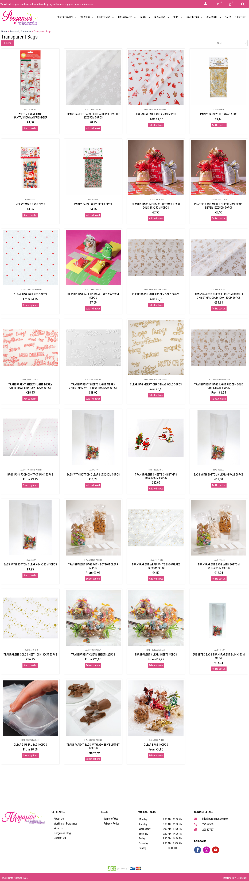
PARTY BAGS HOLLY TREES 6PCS (93, 204)
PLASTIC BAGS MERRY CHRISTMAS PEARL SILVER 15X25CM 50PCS (218, 206)
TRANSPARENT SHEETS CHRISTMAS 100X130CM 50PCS (156, 476)
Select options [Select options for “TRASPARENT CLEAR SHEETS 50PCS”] (156, 665)
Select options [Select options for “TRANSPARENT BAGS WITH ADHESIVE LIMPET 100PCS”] (93, 758)
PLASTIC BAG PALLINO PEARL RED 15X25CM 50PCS (93, 296)
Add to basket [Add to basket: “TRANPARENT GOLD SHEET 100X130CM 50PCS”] (30, 665)
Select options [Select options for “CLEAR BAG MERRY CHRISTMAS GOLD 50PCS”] (156, 395)
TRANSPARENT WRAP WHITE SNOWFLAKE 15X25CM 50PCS (156, 566)
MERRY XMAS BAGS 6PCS (30, 204)
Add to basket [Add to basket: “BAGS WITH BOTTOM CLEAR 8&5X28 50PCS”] (218, 485)
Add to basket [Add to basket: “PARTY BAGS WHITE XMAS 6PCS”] (218, 125)
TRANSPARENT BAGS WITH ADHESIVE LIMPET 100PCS (93, 746)
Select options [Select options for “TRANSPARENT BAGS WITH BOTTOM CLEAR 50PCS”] (93, 578)
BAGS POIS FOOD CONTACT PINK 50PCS (30, 474)
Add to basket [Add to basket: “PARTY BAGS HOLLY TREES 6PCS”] (93, 215)
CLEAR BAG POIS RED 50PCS (30, 294)
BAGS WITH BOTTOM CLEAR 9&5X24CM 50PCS (93, 474)
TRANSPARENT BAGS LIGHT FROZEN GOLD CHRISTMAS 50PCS (218, 386)
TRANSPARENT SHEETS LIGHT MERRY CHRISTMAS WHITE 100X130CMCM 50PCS (93, 386)
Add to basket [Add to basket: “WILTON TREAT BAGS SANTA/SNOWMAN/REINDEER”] (30, 128)
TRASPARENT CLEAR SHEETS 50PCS (156, 654)
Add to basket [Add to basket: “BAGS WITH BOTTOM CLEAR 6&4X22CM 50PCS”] (30, 575)
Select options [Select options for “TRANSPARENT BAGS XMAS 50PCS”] (156, 125)
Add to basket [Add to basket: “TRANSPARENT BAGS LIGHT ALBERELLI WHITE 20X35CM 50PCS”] (93, 128)
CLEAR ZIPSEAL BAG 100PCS (30, 744)
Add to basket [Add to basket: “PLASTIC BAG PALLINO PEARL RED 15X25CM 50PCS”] (93, 308)
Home (4, 31)
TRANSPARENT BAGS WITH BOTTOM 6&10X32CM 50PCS (219, 566)
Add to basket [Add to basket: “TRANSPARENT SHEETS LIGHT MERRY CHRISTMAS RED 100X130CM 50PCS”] (30, 398)
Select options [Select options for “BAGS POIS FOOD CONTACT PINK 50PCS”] (30, 485)
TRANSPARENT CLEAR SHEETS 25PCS (93, 654)
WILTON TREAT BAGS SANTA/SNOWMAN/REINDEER (30, 116)
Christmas (26, 31)
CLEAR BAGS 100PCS (156, 744)
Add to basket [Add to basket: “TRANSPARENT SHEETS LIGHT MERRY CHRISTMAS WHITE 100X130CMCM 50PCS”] (93, 398)
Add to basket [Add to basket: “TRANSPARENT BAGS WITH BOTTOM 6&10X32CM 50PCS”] (218, 578)
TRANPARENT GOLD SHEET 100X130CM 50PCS (30, 654)
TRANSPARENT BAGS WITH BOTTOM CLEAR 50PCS (93, 566)
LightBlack (242, 877)
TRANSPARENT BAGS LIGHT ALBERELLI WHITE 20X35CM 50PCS (93, 116)
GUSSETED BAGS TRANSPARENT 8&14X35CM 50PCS (219, 656)
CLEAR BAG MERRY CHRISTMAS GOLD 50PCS (156, 384)
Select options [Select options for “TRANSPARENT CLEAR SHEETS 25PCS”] (93, 665)
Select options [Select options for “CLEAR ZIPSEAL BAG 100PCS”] (30, 755)
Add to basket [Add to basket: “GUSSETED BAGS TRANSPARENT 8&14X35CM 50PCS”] (218, 668)
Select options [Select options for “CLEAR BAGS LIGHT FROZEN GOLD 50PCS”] (156, 305)
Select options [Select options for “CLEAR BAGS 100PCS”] (156, 755)
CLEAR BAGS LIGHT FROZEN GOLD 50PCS (156, 294)
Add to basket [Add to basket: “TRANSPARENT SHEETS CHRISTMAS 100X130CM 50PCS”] (156, 488)
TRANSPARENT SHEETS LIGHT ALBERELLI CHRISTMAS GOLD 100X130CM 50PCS (219, 296)
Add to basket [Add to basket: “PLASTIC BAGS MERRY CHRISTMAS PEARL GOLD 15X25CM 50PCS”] (156, 218)
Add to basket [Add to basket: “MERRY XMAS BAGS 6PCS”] (30, 215)
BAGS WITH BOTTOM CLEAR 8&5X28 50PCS (218, 474)
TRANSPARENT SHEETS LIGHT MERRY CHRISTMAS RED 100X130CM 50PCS (30, 386)
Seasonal (14, 31)
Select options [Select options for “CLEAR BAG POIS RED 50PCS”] (30, 305)
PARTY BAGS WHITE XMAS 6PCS (218, 114)
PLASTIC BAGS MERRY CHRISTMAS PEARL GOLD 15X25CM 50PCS (155, 206)
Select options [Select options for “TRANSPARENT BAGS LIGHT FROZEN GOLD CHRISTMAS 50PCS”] (218, 398)
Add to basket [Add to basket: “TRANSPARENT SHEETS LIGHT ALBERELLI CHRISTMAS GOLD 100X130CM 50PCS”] (218, 308)
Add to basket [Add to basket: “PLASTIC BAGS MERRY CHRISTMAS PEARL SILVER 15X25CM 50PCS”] (218, 218)
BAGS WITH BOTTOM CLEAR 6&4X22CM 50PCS (30, 564)
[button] (242, 4)
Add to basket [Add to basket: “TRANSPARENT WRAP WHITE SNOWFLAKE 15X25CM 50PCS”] (156, 578)
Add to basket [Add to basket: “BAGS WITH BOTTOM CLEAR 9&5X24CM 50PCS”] (93, 485)
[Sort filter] (231, 43)
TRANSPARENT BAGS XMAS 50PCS (156, 114)
